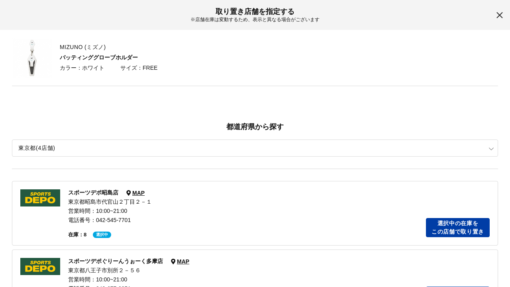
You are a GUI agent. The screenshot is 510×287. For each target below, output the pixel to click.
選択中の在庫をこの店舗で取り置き (458, 227)
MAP (138, 193)
